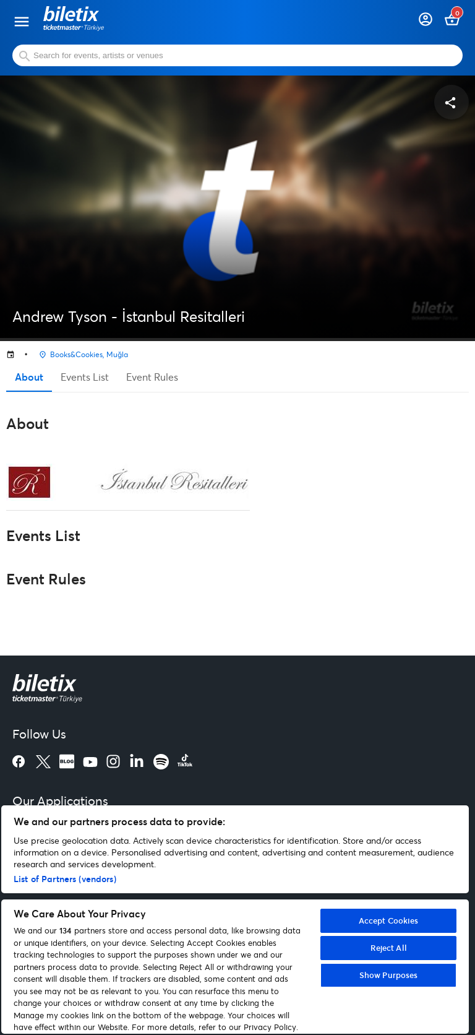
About (29, 376)
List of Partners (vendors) (65, 879)
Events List (85, 376)
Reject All (388, 947)
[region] (235, 919)
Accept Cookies (389, 920)
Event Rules (152, 376)
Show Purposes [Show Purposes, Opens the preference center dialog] (388, 975)
